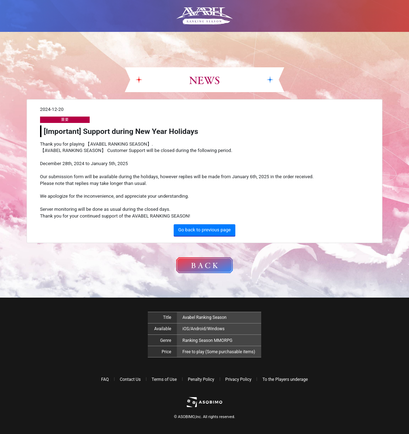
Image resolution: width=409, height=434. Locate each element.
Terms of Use (164, 379)
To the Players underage (285, 379)
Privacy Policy (238, 379)
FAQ (105, 379)
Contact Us (130, 379)
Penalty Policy (201, 379)
